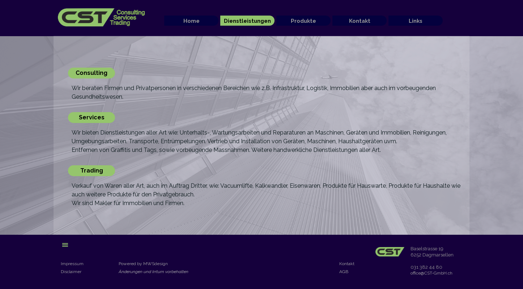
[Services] (91, 117)
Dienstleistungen (247, 21)
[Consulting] (91, 73)
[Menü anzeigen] (65, 245)
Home (191, 21)
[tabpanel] (268, 92)
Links (415, 21)
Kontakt (359, 21)
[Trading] (91, 170)
